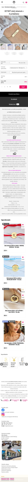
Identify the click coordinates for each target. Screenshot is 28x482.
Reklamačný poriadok (6, 469)
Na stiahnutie (14, 99)
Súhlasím (12, 479)
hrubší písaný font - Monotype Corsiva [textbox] (18, 67)
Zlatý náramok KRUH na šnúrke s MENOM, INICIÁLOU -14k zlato (14, 246)
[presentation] (1, 29)
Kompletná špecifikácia (14, 94)
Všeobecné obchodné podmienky (8, 466)
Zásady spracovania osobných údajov (9, 467)
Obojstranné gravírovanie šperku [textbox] (18, 72)
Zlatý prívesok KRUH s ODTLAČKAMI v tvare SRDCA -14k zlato (14, 311)
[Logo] (14, 2)
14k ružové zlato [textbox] (22, 62)
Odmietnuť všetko (5, 479)
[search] (23, 3)
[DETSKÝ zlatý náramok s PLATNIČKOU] (14, 30)
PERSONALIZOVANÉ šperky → (10, 7)
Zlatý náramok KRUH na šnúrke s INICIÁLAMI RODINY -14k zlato (14, 278)
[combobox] (18, 63)
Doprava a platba (5, 472)
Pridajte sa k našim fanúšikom (7, 412)
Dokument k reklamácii (6, 470)
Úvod (3, 7)
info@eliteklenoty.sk (6, 195)
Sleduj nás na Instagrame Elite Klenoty (9, 416)
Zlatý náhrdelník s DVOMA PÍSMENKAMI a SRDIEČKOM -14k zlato (14, 343)
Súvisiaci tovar (14, 104)
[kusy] (4, 86)
